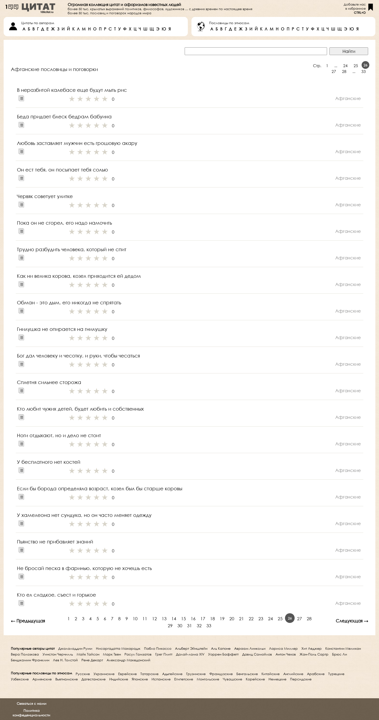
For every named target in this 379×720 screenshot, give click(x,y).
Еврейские (127, 673)
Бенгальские (247, 673)
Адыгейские (172, 673)
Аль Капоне (221, 648)
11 (144, 618)
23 (260, 618)
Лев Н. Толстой (65, 660)
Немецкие (277, 679)
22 (251, 618)
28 (344, 71)
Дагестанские (93, 679)
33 (363, 71)
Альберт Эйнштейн (191, 648)
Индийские (118, 679)
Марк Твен (112, 654)
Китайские (271, 673)
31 (189, 625)
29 (170, 625)
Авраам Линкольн (249, 648)
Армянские (42, 679)
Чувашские (232, 679)
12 (154, 618)
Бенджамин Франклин (30, 660)
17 (202, 618)
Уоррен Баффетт (223, 654)
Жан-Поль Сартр (313, 654)
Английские (293, 673)
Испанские (161, 679)
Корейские (255, 679)
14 (173, 618)
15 (183, 618)
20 (231, 618)
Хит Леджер (311, 648)
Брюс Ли (339, 654)
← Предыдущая (28, 620)
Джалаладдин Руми (75, 648)
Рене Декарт (92, 660)
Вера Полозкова (25, 654)
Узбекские (20, 679)
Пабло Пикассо (157, 648)
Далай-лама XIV (190, 654)
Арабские (316, 673)
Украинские (104, 673)
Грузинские (196, 673)
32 (199, 625)
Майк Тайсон (88, 654)
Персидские (301, 679)
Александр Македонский (128, 660)
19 (222, 618)
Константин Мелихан (343, 648)
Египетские (183, 679)
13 (164, 618)
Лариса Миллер (283, 648)
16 (193, 618)
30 (179, 625)
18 (212, 618)
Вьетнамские (66, 679)
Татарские (149, 673)
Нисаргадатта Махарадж (118, 648)
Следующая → (352, 620)
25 (356, 65)
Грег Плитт (163, 654)
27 (334, 71)
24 (345, 65)
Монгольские (208, 679)
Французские (221, 673)
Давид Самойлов (257, 654)
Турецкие (336, 673)
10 (135, 618)
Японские (140, 679)
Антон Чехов (286, 654)
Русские (83, 673)
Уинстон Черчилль (58, 654)
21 (241, 618)
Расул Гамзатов (138, 654)
